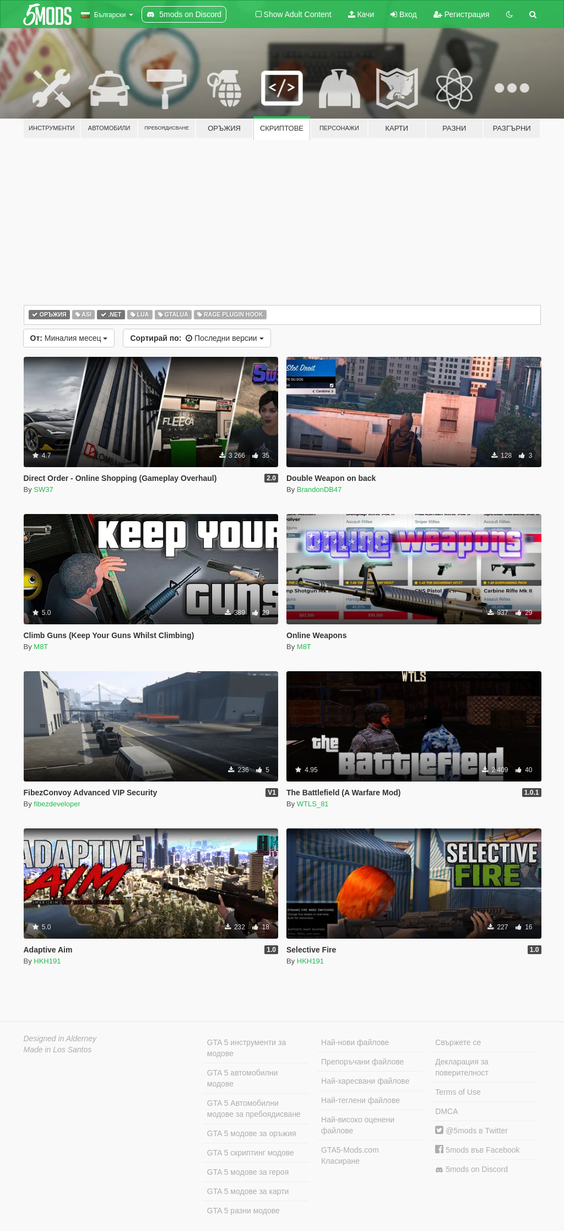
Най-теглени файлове (360, 1100)
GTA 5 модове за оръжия (251, 1133)
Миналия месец (69, 338)
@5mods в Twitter (471, 1131)
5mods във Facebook (477, 1150)
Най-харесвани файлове (365, 1081)
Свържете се (458, 1042)
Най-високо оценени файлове (357, 1125)
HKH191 (47, 961)
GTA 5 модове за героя (248, 1172)
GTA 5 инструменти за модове (246, 1048)
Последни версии (196, 338)
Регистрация (461, 14)
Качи (361, 14)
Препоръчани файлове (362, 1061)
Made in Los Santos (58, 1049)
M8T (41, 647)
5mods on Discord (471, 1169)
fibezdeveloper (57, 804)
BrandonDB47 (319, 489)
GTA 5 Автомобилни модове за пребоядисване (254, 1108)
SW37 (43, 489)
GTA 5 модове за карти (248, 1191)
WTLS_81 (313, 804)
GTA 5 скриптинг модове (250, 1152)
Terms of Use (457, 1092)
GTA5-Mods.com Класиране (350, 1155)
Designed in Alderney (60, 1038)
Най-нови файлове (355, 1042)
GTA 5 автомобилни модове (242, 1078)
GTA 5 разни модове (243, 1210)
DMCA (446, 1111)
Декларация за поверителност (462, 1067)
